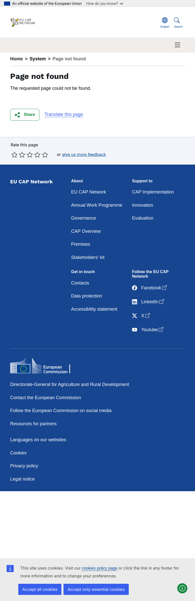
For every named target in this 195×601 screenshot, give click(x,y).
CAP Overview (86, 231)
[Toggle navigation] (177, 45)
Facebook (150, 288)
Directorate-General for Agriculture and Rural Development (69, 384)
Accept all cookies (39, 589)
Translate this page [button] (63, 114)
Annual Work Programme (96, 205)
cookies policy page (99, 568)
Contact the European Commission (45, 397)
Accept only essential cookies (96, 589)
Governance (83, 218)
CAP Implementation (153, 192)
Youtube (148, 329)
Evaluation (142, 218)
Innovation (142, 205)
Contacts (80, 283)
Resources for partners (33, 423)
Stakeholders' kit (88, 257)
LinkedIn (148, 301)
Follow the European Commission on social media (60, 410)
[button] (24, 115)
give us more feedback (84, 154)
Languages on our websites (38, 439)
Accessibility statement (94, 309)
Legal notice (22, 479)
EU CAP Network (88, 192)
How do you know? (104, 3)
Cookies (18, 452)
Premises (80, 244)
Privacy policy (24, 465)
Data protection (86, 295)
